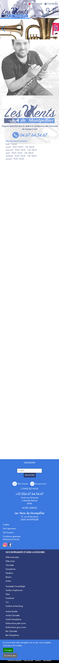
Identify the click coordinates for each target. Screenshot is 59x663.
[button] (56, 29)
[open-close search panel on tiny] (48, 10)
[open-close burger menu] (54, 10)
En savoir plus (10, 655)
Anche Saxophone (13, 619)
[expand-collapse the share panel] (56, 34)
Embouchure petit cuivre (16, 623)
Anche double (11, 611)
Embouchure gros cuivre (16, 627)
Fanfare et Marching (14, 606)
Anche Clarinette (12, 615)
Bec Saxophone (12, 635)
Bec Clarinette (11, 631)
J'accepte (8, 650)
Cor (7, 602)
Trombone (10, 598)
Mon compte (36, 3)
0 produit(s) (52, 3)
